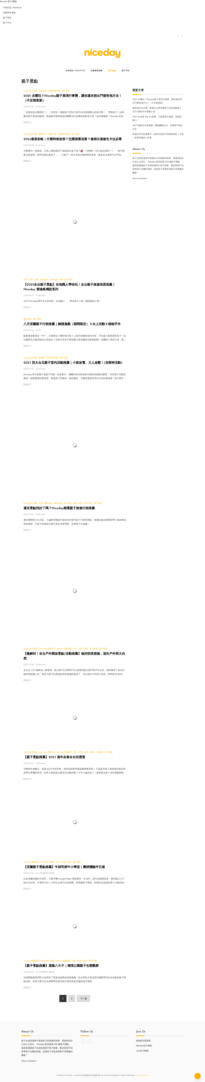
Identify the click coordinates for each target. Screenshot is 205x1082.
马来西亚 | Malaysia (12, 7)
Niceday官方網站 (144, 1045)
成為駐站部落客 (143, 1040)
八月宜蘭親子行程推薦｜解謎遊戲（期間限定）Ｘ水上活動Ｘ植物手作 (72, 324)
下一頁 (83, 998)
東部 (61, 279)
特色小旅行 (78, 503)
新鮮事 (42, 357)
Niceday (42, 106)
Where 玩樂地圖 (64, 648)
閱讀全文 (27, 122)
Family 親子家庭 (30, 90)
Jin (40, 330)
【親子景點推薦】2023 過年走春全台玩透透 (54, 757)
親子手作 (7, 22)
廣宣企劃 (43, 90)
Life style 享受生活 (47, 648)
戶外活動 (54, 279)
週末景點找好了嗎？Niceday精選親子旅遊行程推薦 (59, 508)
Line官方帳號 (142, 1050)
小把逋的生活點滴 (47, 873)
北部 (31, 279)
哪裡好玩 (43, 134)
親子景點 (7, 17)
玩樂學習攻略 (9, 12)
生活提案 (94, 648)
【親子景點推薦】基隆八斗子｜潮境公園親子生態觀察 (61, 966)
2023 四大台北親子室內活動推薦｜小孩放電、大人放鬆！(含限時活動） (73, 363)
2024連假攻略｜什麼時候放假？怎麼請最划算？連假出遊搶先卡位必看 (72, 139)
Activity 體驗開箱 (31, 862)
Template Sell (142, 1075)
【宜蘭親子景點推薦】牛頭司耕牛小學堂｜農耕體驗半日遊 (64, 867)
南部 (37, 279)
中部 (25, 279)
